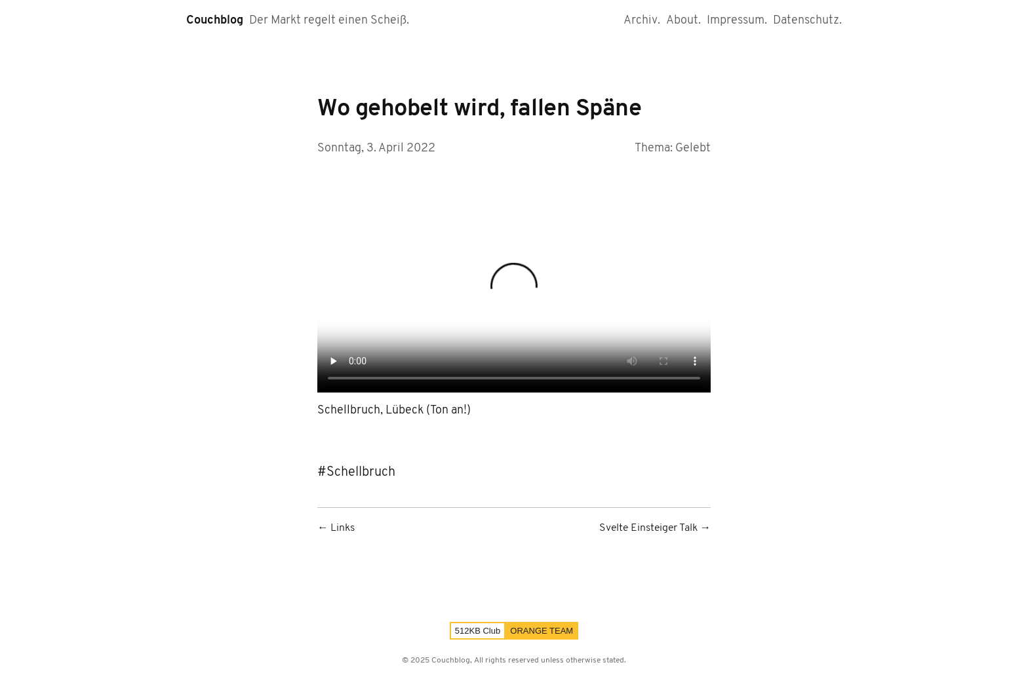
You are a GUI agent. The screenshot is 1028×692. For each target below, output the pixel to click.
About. (683, 20)
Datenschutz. (807, 20)
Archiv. (641, 20)
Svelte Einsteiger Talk (648, 528)
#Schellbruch (356, 472)
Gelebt (693, 148)
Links (342, 528)
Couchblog (214, 20)
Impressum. (737, 20)
